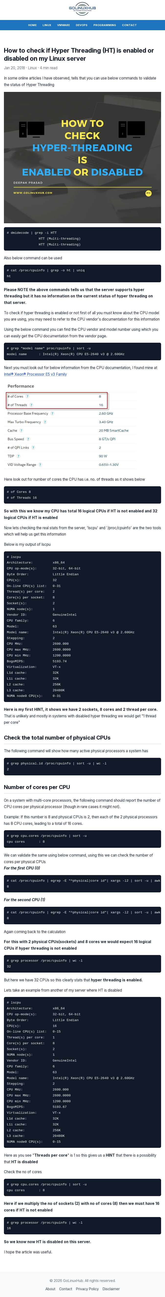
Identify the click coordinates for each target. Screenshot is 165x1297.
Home (32, 25)
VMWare (63, 25)
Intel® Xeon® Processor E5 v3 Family (35, 374)
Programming (104, 25)
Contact (129, 25)
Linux (47, 25)
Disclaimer (111, 1289)
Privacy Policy (87, 1289)
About (50, 1289)
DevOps (82, 25)
